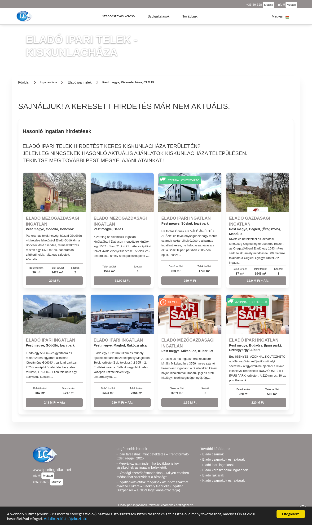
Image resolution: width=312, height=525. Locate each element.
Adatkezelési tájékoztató (65, 519)
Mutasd (268, 4)
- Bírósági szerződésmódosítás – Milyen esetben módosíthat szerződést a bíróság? (152, 475)
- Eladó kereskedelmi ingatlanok (224, 470)
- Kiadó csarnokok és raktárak (222, 480)
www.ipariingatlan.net (52, 469)
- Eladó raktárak (212, 475)
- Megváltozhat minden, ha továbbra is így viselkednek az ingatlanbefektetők (147, 465)
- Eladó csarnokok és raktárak (222, 459)
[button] (118, 16)
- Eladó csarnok (212, 454)
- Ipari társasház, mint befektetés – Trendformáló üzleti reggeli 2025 (152, 456)
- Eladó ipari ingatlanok (217, 465)
